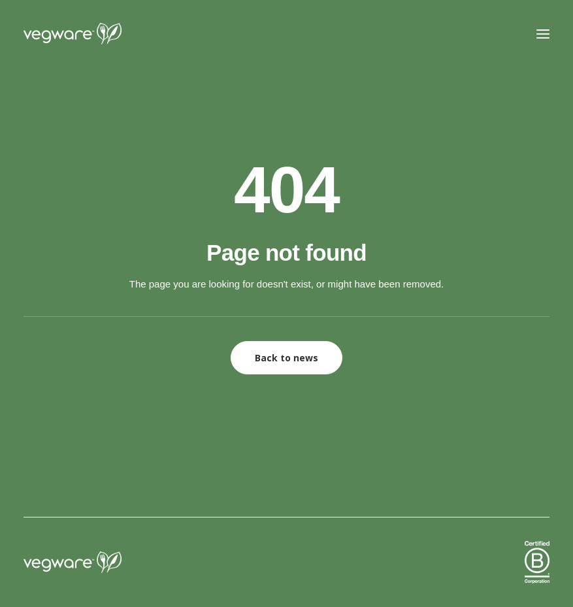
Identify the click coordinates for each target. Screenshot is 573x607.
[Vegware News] (97, 34)
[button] (543, 34)
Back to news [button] (286, 358)
